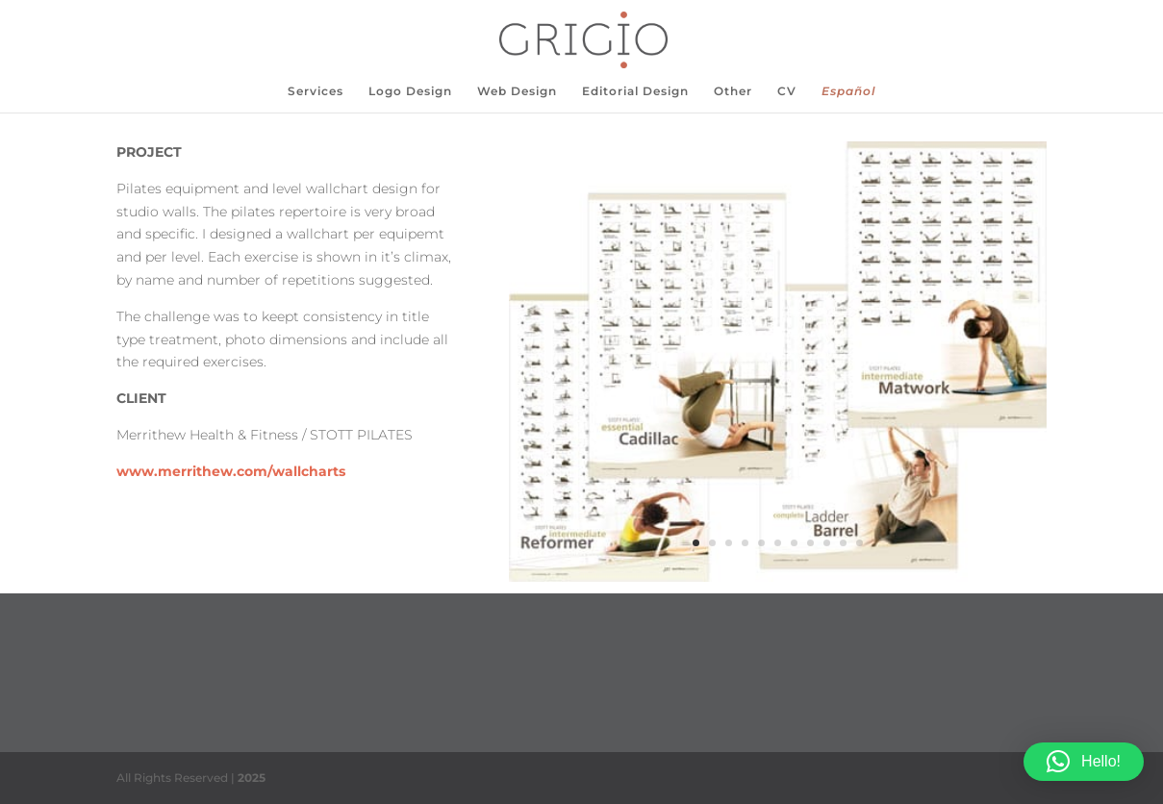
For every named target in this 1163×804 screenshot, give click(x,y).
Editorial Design (635, 91)
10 (843, 543)
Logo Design (410, 91)
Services (315, 91)
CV (786, 91)
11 (859, 543)
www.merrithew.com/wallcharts (230, 471)
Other (733, 91)
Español (848, 91)
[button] (1084, 761)
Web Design (517, 91)
